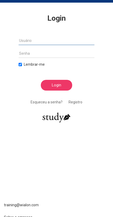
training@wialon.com (21, 205)
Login (56, 85)
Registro (75, 102)
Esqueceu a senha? (47, 102)
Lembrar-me (32, 64)
